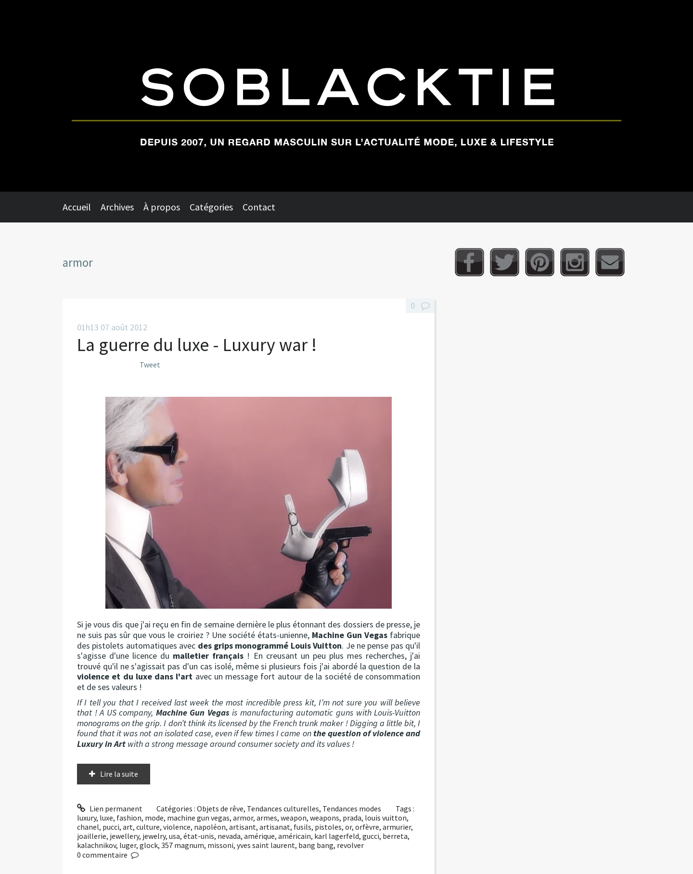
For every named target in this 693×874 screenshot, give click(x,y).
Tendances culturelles (283, 808)
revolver (350, 845)
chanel (88, 827)
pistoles (328, 827)
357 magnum (182, 845)
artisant (242, 827)
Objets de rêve (220, 808)
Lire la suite (119, 774)
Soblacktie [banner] (346, 96)
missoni (220, 845)
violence (177, 827)
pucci (111, 827)
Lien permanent (109, 808)
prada (352, 817)
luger (127, 845)
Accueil (77, 207)
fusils (302, 827)
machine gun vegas (198, 817)
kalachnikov (96, 845)
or (348, 827)
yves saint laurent (266, 845)
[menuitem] (82, 207)
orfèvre (367, 827)
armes (267, 817)
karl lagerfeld (336, 836)
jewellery (124, 836)
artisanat (274, 827)
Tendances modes (351, 808)
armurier (397, 827)
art (128, 827)
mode (154, 817)
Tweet (150, 364)
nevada (229, 836)
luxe (106, 817)
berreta (395, 836)
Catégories (211, 207)
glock (149, 845)
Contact (259, 207)
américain (294, 836)
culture (148, 827)
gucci (370, 836)
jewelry (154, 836)
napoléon (210, 827)
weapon (294, 817)
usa (174, 836)
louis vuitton (386, 817)
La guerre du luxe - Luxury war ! (197, 344)
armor (243, 817)
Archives (117, 207)
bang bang (316, 845)
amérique (259, 836)
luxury (86, 817)
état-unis (198, 836)
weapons (324, 817)
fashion (128, 817)
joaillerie (91, 836)
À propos (161, 207)
